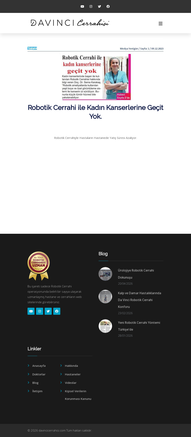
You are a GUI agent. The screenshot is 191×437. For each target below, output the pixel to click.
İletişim (37, 391)
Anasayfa (39, 366)
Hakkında (71, 366)
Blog (35, 383)
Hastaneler (73, 374)
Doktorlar (38, 374)
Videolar (70, 383)
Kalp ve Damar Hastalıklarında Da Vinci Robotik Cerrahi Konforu (139, 300)
